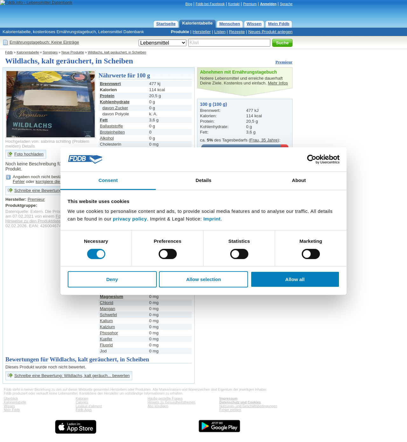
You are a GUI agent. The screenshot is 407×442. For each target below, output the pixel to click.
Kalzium (107, 326)
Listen (220, 31)
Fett (103, 120)
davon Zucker (115, 107)
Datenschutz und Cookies (240, 402)
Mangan (107, 308)
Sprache (286, 4)
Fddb (9, 52)
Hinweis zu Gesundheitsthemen (171, 402)
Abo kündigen (158, 406)
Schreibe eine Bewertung (38, 190)
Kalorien (82, 398)
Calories (82, 402)
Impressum (228, 398)
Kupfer (106, 339)
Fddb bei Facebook (210, 4)
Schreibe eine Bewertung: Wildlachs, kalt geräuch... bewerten (72, 375)
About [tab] (299, 180)
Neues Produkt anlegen (270, 31)
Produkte (180, 31)
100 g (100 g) (213, 104)
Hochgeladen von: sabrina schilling (38, 141)
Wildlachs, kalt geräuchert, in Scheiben (117, 52)
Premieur (284, 62)
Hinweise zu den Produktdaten (34, 221)
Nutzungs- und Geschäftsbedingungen (248, 406)
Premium (250, 4)
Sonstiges (50, 52)
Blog (188, 4)
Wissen (254, 23)
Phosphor (109, 332)
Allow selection (203, 279)
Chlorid (106, 302)
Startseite (166, 23)
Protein (107, 95)
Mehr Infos (278, 83)
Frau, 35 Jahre (264, 140)
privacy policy (130, 218)
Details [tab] (203, 180)
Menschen (229, 23)
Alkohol (107, 138)
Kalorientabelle (197, 23)
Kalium (106, 320)
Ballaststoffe (111, 126)
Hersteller (202, 31)
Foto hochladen (29, 154)
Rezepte (237, 31)
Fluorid (106, 345)
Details (28, 146)
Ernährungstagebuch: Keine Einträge (44, 42)
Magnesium (111, 296)
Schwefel (108, 314)
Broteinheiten (112, 132)
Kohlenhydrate (114, 101)
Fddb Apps (84, 410)
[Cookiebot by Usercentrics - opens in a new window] (312, 159)
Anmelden (268, 4)
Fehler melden (230, 410)
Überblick (11, 398)
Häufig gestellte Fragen (165, 398)
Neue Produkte (72, 52)
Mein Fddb (278, 23)
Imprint (211, 218)
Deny (112, 279)
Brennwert (110, 83)
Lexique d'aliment (89, 406)
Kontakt (233, 4)
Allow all (295, 279)
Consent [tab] (108, 180)
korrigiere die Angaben (57, 181)
